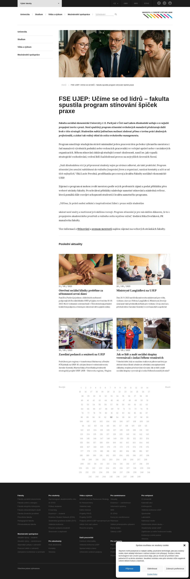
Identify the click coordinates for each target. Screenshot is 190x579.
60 (129, 404)
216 (127, 464)
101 (88, 421)
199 (83, 459)
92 (105, 417)
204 (117, 459)
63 (147, 404)
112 (89, 426)
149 (115, 438)
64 (82, 409)
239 (134, 472)
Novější (62, 387)
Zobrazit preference (175, 568)
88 (82, 417)
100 (81, 421)
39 (147, 396)
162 (127, 443)
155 (81, 443)
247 (125, 476)
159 (107, 443)
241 (148, 472)
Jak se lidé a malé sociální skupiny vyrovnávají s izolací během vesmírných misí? (140, 358)
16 (86, 392)
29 (88, 396)
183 (121, 451)
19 (102, 392)
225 (114, 468)
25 (137, 392)
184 (127, 451)
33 (111, 396)
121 (146, 426)
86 (141, 413)
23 (125, 392)
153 (141, 438)
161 (121, 443)
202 (103, 459)
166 (81, 447)
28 (82, 396)
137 (108, 434)
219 (147, 464)
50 (142, 400)
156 (88, 443)
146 (94, 438)
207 (138, 459)
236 (114, 472)
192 (107, 455)
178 (88, 451)
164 (140, 443)
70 (118, 409)
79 (100, 413)
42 (94, 400)
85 (135, 413)
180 (101, 451)
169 (101, 447)
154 (147, 438)
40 (82, 400)
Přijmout (129, 568)
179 (95, 451)
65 (88, 409)
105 (114, 421)
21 (114, 392)
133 (81, 434)
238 (128, 472)
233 (93, 472)
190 (94, 455)
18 (97, 392)
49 (136, 400)
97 (135, 417)
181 (108, 451)
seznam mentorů (102, 228)
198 (147, 455)
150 (121, 438)
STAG (146, 3)
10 (125, 388)
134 (88, 434)
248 (131, 476)
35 (123, 396)
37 (135, 396)
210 (88, 464)
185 (134, 451)
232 (87, 472)
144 (81, 438)
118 (127, 426)
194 (120, 455)
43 (100, 400)
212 (101, 464)
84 (129, 413)
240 (141, 472)
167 (88, 447)
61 (135, 404)
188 (81, 455)
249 (138, 476)
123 (88, 430)
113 (95, 426)
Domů (64, 85)
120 (139, 426)
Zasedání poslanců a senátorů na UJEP (82, 354)
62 (141, 404)
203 (110, 459)
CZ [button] (115, 3)
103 (101, 421)
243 (97, 476)
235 (107, 472)
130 (134, 430)
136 (101, 434)
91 (99, 417)
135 (94, 434)
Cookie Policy (152, 574)
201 (97, 459)
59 (123, 404)
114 (101, 426)
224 (107, 468)
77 (88, 413)
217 (134, 464)
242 (90, 476)
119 (133, 426)
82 (117, 413)
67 (100, 409)
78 (94, 413)
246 (118, 476)
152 (134, 438)
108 (134, 421)
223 (100, 468)
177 (82, 451)
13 (142, 388)
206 (131, 459)
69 (112, 409)
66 (94, 409)
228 (134, 468)
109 (141, 421)
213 (108, 464)
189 (87, 455)
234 (100, 472)
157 (94, 443)
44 (106, 400)
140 (127, 434)
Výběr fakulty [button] (39, 3)
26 (143, 392)
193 (114, 455)
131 (141, 430)
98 (141, 417)
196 (134, 455)
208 (145, 459)
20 (108, 392)
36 (129, 396)
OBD (126, 3)
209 (82, 464)
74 (141, 409)
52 (82, 404)
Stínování (83, 228)
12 (136, 388)
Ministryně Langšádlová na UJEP (137, 290)
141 (134, 434)
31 (100, 396)
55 (100, 404)
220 (80, 468)
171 (115, 447)
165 (147, 443)
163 (134, 443)
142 (140, 434)
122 (82, 430)
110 (148, 421)
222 (93, 468)
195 (127, 455)
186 (140, 451)
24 (131, 392)
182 (114, 451)
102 (94, 421)
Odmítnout (152, 568)
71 (124, 409)
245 (111, 476)
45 (112, 400)
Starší (167, 387)
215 (121, 464)
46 (118, 400)
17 (91, 392)
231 (80, 472)
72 (130, 409)
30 (94, 396)
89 (88, 417)
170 (108, 447)
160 (114, 443)
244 (104, 476)
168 (95, 447)
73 (135, 409)
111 (83, 426)
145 (88, 438)
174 (134, 447)
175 (141, 447)
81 (112, 413)
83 (123, 413)
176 (147, 447)
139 (121, 434)
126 (108, 430)
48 (130, 400)
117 (120, 426)
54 (94, 404)
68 (106, 409)
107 (128, 421)
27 (149, 392)
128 (121, 430)
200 (90, 459)
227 (128, 468)
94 (117, 417)
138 (114, 434)
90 (94, 417)
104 (107, 421)
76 (82, 413)
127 (114, 430)
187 (147, 451)
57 (111, 404)
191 (101, 455)
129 (127, 430)
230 (148, 468)
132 (147, 430)
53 (88, 404)
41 (88, 400)
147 (101, 438)
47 (124, 400)
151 (128, 438)
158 (101, 443)
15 (80, 392)
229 (141, 468)
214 (114, 464)
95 (123, 417)
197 (141, 455)
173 (127, 447)
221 (87, 468)
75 (147, 409)
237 (121, 472)
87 (147, 413)
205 (124, 459)
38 (141, 396)
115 (108, 426)
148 (108, 438)
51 (147, 400)
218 (141, 464)
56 (106, 404)
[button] (184, 545)
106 (121, 421)
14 (147, 388)
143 (147, 434)
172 (121, 447)
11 (131, 388)
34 (117, 396)
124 (95, 430)
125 (101, 430)
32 (106, 396)
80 (106, 413)
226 (121, 468)
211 (95, 464)
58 (117, 404)
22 (120, 392)
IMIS (136, 3)
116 (114, 426)
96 (129, 417)
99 (147, 417)
